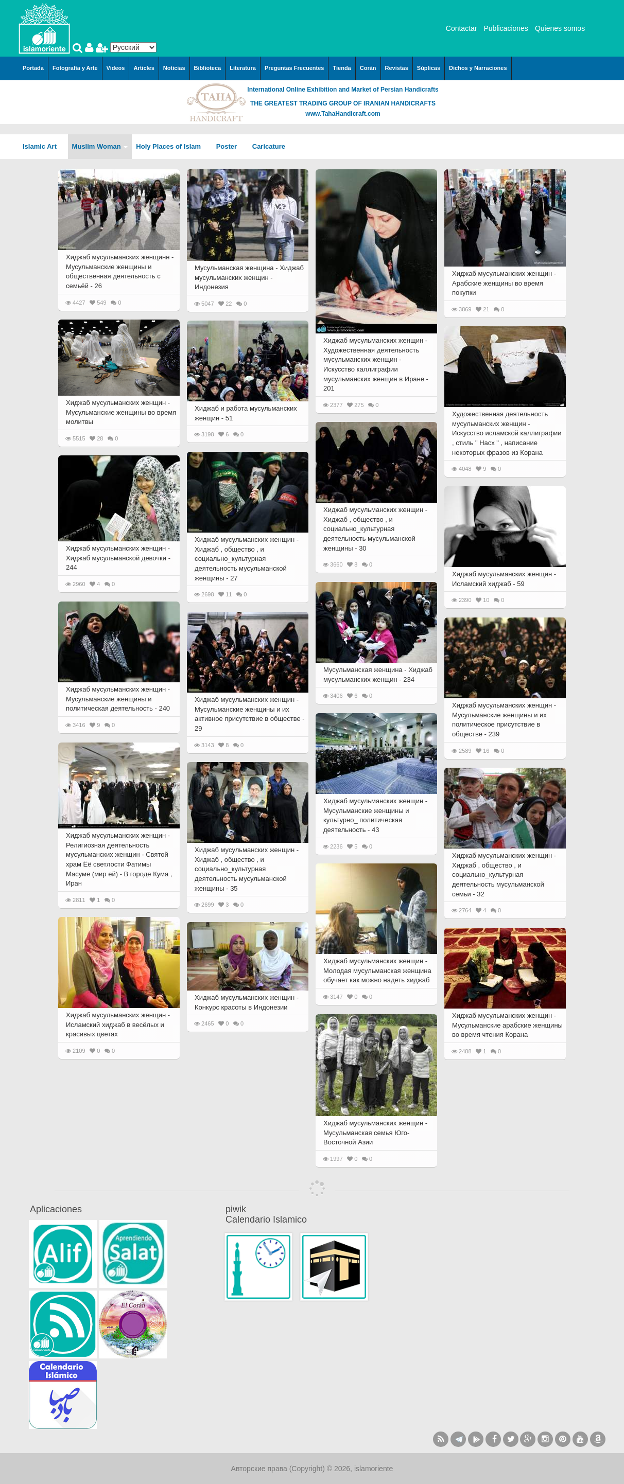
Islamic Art (43, 146)
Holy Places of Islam (171, 146)
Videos (116, 68)
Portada (33, 68)
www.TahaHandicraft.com (342, 113)
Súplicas (428, 68)
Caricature (268, 146)
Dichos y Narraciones (478, 68)
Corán (368, 68)
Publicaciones (505, 28)
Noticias (174, 68)
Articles (143, 68)
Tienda (342, 68)
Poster (230, 146)
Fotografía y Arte (75, 68)
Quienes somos (560, 28)
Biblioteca (207, 68)
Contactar (461, 28)
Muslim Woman (100, 146)
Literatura (243, 68)
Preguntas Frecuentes (294, 68)
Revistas (396, 68)
